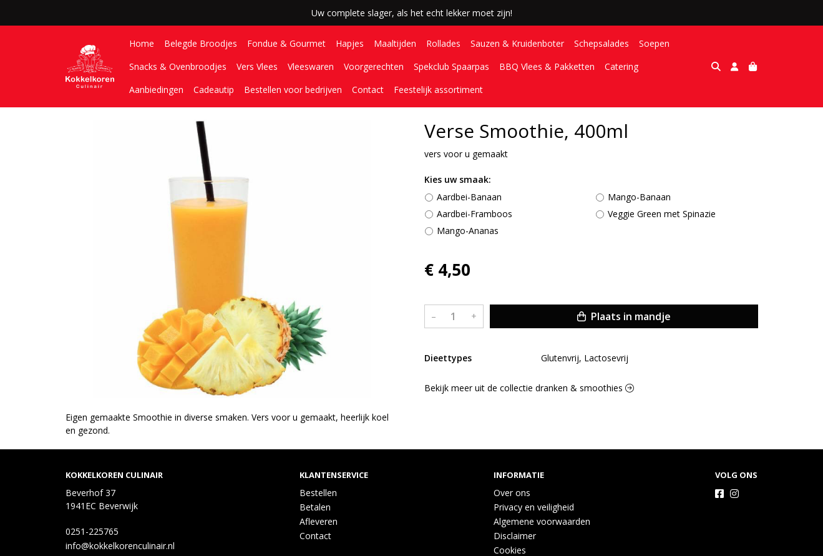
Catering (621, 66)
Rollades (443, 43)
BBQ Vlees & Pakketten (547, 66)
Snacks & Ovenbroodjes (177, 66)
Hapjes (350, 43)
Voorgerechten (374, 66)
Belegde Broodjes (200, 43)
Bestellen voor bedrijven (229, 89)
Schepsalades (601, 43)
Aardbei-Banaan (469, 197)
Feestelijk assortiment (374, 89)
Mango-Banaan (639, 197)
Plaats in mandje (624, 316)
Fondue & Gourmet (286, 43)
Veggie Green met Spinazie (662, 214)
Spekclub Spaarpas (451, 66)
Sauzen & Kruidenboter (517, 43)
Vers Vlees (257, 66)
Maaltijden (395, 43)
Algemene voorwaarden (542, 521)
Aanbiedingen (675, 66)
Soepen (654, 43)
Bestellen (318, 493)
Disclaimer (515, 536)
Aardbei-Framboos (474, 214)
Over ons (512, 493)
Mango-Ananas (468, 231)
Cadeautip (149, 89)
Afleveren (318, 521)
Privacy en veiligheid (534, 507)
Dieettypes (448, 358)
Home (141, 43)
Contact (303, 89)
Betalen (315, 507)
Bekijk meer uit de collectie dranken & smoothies (529, 388)
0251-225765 (92, 531)
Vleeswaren (311, 66)
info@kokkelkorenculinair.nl (120, 546)
